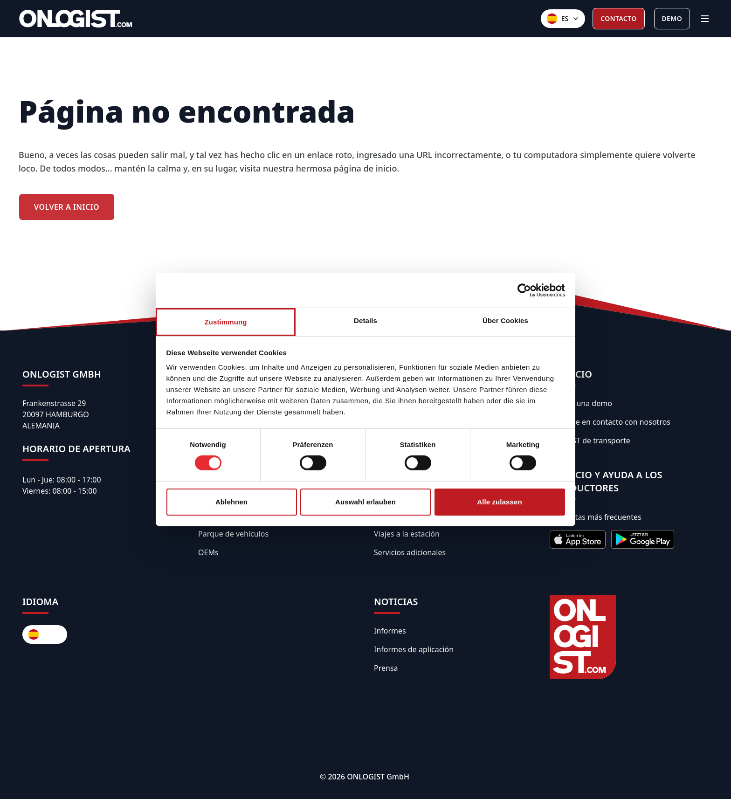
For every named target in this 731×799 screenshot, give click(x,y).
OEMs (208, 552)
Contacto (618, 18)
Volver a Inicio (66, 207)
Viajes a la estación (407, 534)
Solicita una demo (581, 403)
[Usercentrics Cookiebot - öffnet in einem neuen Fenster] (524, 290)
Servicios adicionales (410, 552)
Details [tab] (365, 320)
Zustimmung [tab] (226, 322)
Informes (390, 631)
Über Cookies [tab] (505, 320)
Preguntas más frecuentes (595, 517)
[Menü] (705, 18)
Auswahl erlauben (365, 502)
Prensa (386, 668)
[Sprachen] (563, 18)
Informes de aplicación (414, 649)
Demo (672, 18)
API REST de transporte (590, 440)
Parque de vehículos (233, 534)
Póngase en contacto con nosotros (610, 422)
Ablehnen (231, 502)
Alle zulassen (499, 502)
